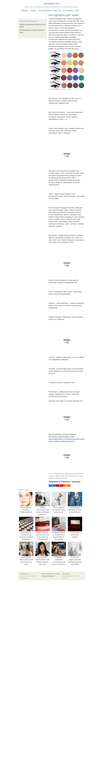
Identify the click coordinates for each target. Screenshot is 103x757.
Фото (77, 10)
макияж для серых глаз (61, 475)
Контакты (43, 573)
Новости (33, 10)
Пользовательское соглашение (53, 573)
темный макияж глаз (59, 473)
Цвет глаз (57, 10)
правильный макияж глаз (61, 478)
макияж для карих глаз (73, 475)
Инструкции (68, 10)
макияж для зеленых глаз (71, 473)
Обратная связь (66, 573)
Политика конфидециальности (48, 576)
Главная (24, 10)
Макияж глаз (51, 3)
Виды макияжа (45, 10)
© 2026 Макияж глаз (24, 573)
